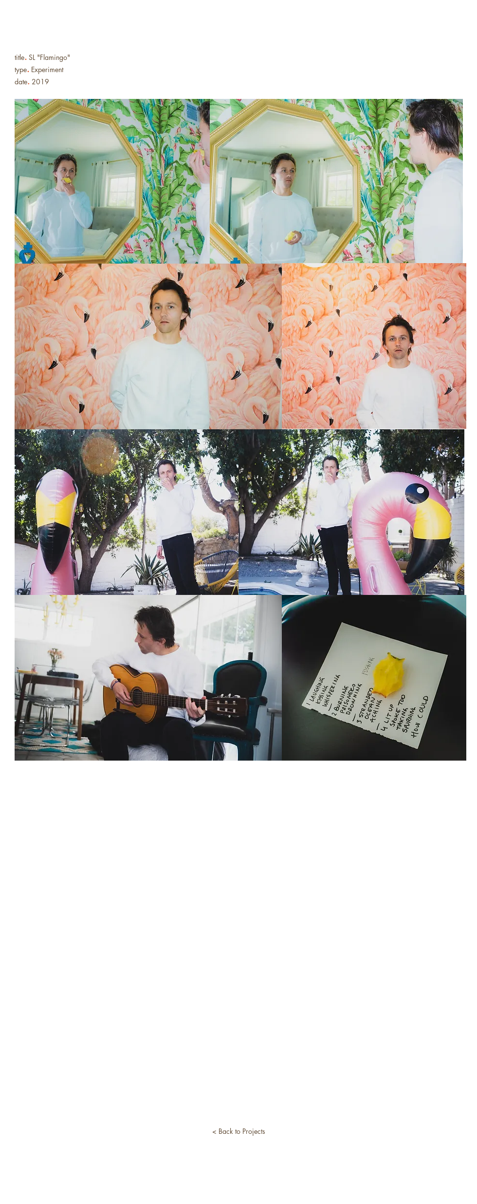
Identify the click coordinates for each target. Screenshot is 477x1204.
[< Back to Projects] (238, 1131)
